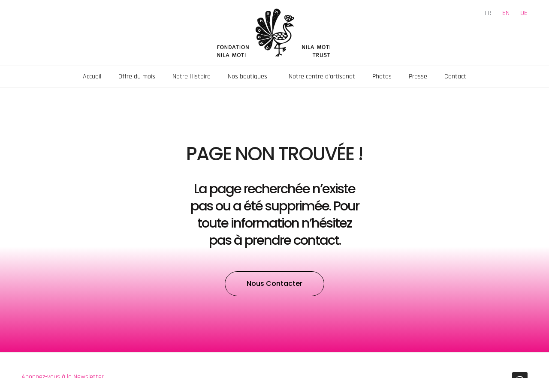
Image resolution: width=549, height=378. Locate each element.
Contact (455, 76)
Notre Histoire (191, 76)
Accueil (92, 76)
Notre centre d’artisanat (322, 76)
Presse (418, 76)
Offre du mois (136, 76)
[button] (274, 283)
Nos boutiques (249, 76)
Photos (382, 76)
